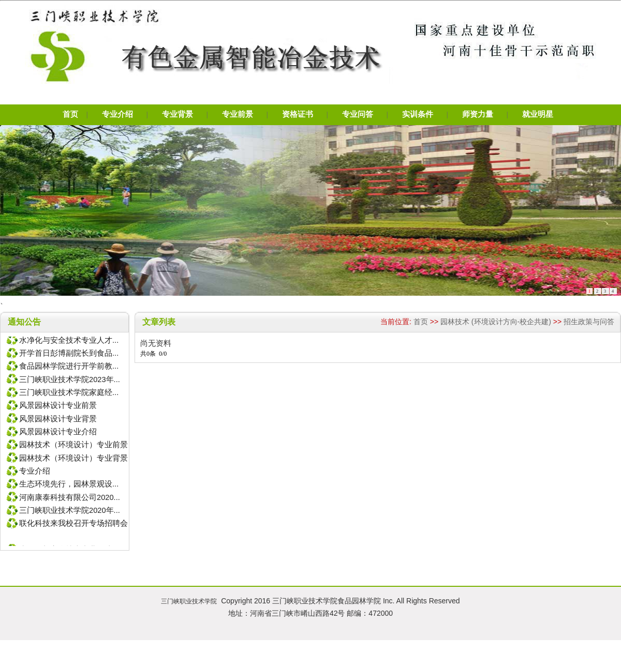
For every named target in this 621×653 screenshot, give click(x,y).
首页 (420, 321)
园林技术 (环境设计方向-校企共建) (495, 321)
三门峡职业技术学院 (189, 601)
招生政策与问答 (589, 321)
